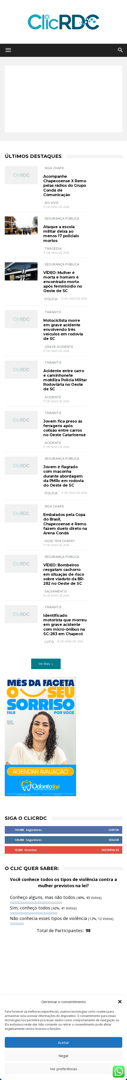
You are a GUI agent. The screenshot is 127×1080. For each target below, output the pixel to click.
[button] (119, 1001)
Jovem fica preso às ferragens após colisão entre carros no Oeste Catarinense (64, 428)
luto (49, 642)
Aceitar (63, 1042)
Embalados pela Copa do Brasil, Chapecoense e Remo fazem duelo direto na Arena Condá (65, 523)
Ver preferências (63, 1068)
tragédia (53, 248)
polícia (51, 299)
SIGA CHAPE (54, 168)
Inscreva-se (110, 850)
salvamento (56, 591)
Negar (64, 1055)
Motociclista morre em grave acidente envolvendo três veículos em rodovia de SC (63, 329)
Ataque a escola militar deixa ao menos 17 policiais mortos (61, 234)
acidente (53, 397)
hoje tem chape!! (60, 541)
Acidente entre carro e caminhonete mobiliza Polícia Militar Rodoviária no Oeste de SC (65, 380)
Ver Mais (46, 664)
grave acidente (59, 347)
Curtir (113, 830)
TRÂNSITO (53, 312)
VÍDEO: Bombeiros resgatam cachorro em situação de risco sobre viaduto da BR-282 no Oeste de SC (63, 574)
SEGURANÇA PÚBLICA (62, 218)
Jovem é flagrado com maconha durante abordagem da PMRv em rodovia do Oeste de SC (63, 476)
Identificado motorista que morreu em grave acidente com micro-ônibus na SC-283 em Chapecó (65, 624)
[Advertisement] (63, 98)
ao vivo (52, 202)
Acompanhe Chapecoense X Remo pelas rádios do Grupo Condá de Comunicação (64, 185)
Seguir (114, 840)
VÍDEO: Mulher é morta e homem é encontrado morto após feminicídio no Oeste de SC (62, 281)
